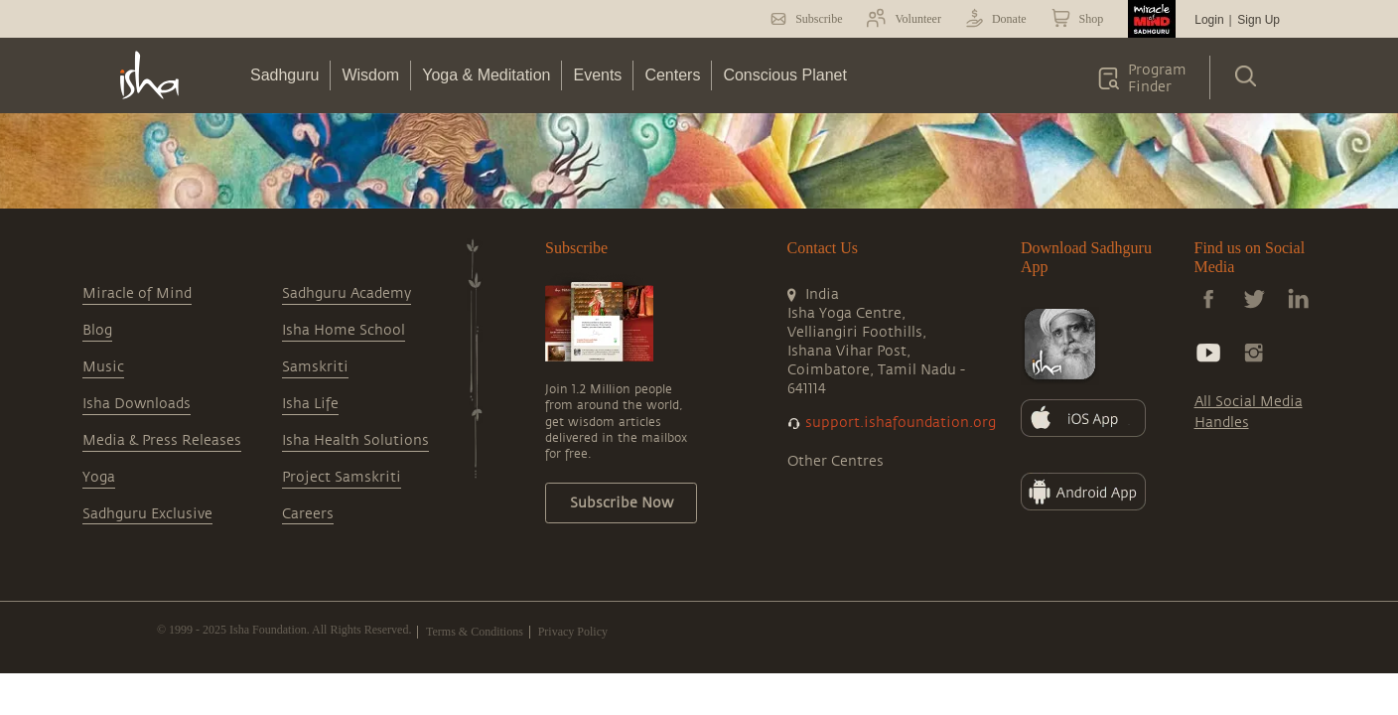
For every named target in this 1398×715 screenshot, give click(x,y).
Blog (97, 330)
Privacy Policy (573, 632)
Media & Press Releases (161, 440)
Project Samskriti (341, 477)
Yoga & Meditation (486, 75)
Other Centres (835, 461)
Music (103, 366)
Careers (308, 513)
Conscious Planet (785, 75)
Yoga (98, 477)
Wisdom (370, 75)
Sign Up (1258, 20)
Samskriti (315, 366)
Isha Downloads (136, 403)
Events (597, 75)
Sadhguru (284, 75)
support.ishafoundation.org (900, 422)
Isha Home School (343, 330)
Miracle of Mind (137, 293)
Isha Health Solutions (355, 440)
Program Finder (1157, 78)
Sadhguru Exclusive (147, 513)
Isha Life (310, 403)
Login (1208, 20)
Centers (672, 75)
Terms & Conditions (474, 632)
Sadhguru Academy (346, 293)
